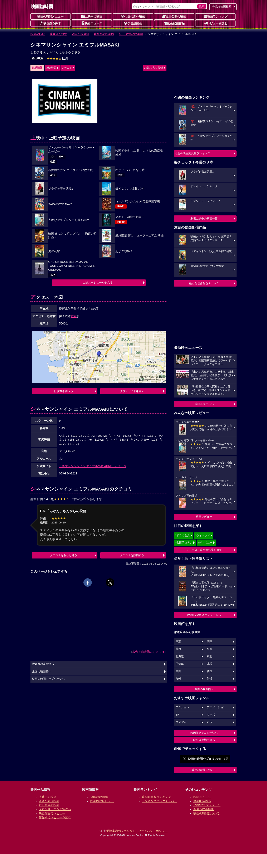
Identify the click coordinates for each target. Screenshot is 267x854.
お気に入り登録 (153, 67)
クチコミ (66, 67)
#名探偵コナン (184, 542)
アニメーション (216, 707)
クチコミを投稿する (132, 555)
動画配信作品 (174, 23)
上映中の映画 (91, 16)
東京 (178, 641)
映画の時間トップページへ (48, 678)
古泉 (74, 316)
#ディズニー (205, 542)
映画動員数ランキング (156, 797)
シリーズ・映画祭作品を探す (204, 549)
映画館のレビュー (102, 801)
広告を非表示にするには (148, 651)
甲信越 (180, 663)
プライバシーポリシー (153, 831)
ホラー (211, 722)
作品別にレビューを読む (55, 817)
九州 (178, 678)
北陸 (209, 663)
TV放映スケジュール (206, 805)
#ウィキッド (202, 535)
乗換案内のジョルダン (120, 831)
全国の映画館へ (204, 689)
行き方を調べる (63, 391)
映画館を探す (50, 23)
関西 (178, 649)
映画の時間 (37, 34)
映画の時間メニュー (50, 16)
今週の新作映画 (133, 16)
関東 (209, 641)
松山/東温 (37, 58)
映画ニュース (91, 23)
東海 (209, 649)
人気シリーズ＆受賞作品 (55, 809)
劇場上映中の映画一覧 (204, 218)
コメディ (181, 722)
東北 (209, 656)
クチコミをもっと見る (63, 555)
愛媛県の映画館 (104, 34)
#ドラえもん (182, 535)
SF (177, 714)
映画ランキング (215, 16)
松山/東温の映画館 (131, 34)
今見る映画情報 (203, 809)
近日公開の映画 (174, 16)
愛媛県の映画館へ (43, 664)
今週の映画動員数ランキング (192, 153)
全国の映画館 (99, 797)
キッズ (211, 714)
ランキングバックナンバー (159, 801)
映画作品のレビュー (52, 813)
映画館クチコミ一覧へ (204, 732)
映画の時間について (204, 769)
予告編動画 (133, 23)
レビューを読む (215, 23)
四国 (209, 671)
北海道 (180, 656)
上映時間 (50, 67)
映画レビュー (204, 516)
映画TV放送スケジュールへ (204, 614)
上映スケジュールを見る (98, 282)
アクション (182, 707)
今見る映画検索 (221, 6)
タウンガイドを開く (132, 391)
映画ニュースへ (204, 403)
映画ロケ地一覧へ (204, 739)
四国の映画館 (80, 34)
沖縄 (209, 678)
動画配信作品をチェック (204, 283)
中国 (178, 671)
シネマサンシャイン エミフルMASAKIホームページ (92, 466)
